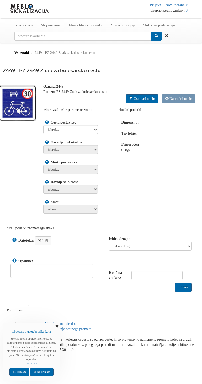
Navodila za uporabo (86, 25)
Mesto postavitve (64, 162)
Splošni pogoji (123, 25)
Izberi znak (23, 25)
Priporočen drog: (130, 147)
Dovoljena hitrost (64, 182)
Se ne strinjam (42, 371)
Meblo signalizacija (159, 25)
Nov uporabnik (177, 5)
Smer (55, 202)
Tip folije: (129, 133)
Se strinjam (19, 371)
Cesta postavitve (63, 122)
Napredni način (178, 99)
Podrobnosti (16, 310)
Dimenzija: (130, 122)
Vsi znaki (21, 53)
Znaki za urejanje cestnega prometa (65, 329)
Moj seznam (51, 25)
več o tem (31, 363)
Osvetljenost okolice (66, 142)
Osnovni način (142, 99)
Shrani (183, 287)
